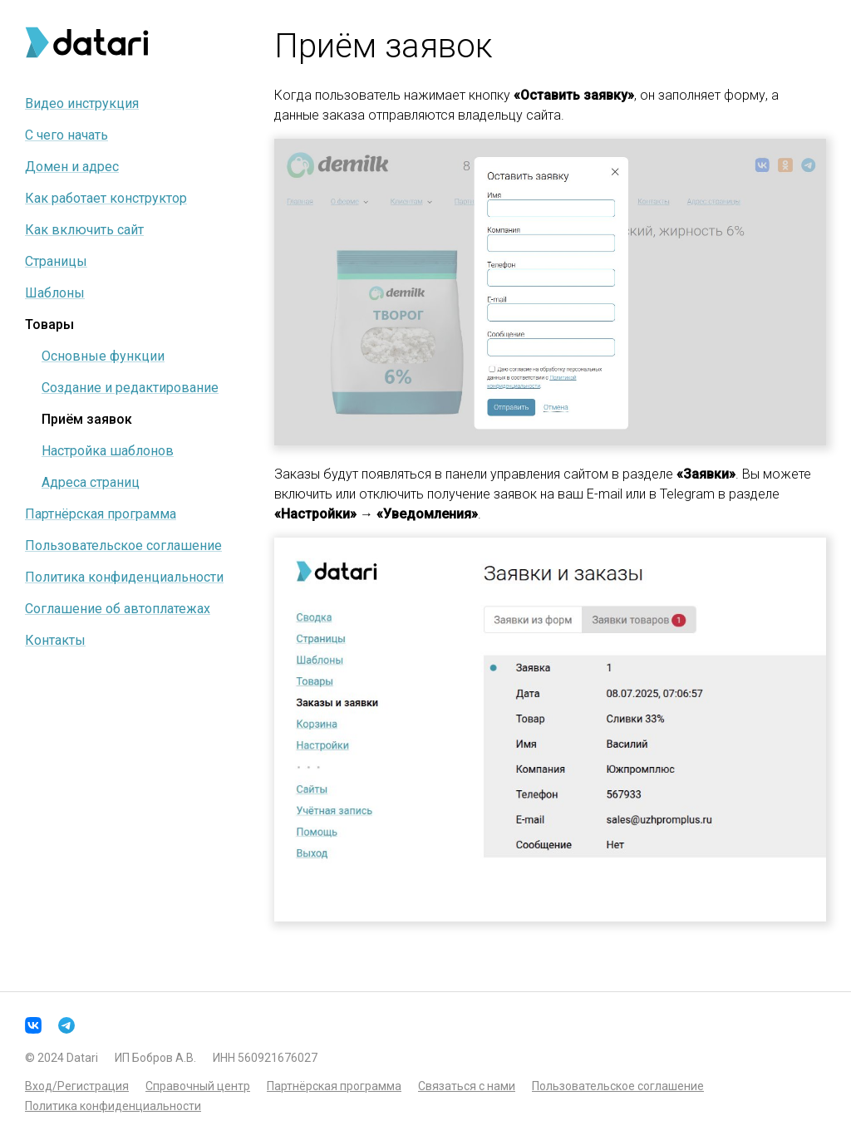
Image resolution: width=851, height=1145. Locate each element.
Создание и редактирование (130, 388)
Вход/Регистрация (77, 1086)
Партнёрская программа (100, 514)
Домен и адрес (72, 166)
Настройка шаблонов (108, 451)
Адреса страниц (91, 482)
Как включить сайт (84, 230)
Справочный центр (197, 1086)
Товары (49, 324)
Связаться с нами (466, 1086)
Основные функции (103, 356)
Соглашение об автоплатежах (117, 609)
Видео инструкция (82, 103)
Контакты (55, 640)
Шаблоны (55, 293)
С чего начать (66, 135)
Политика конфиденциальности (124, 577)
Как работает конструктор (106, 198)
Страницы (56, 261)
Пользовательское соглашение (123, 545)
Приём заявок (87, 419)
